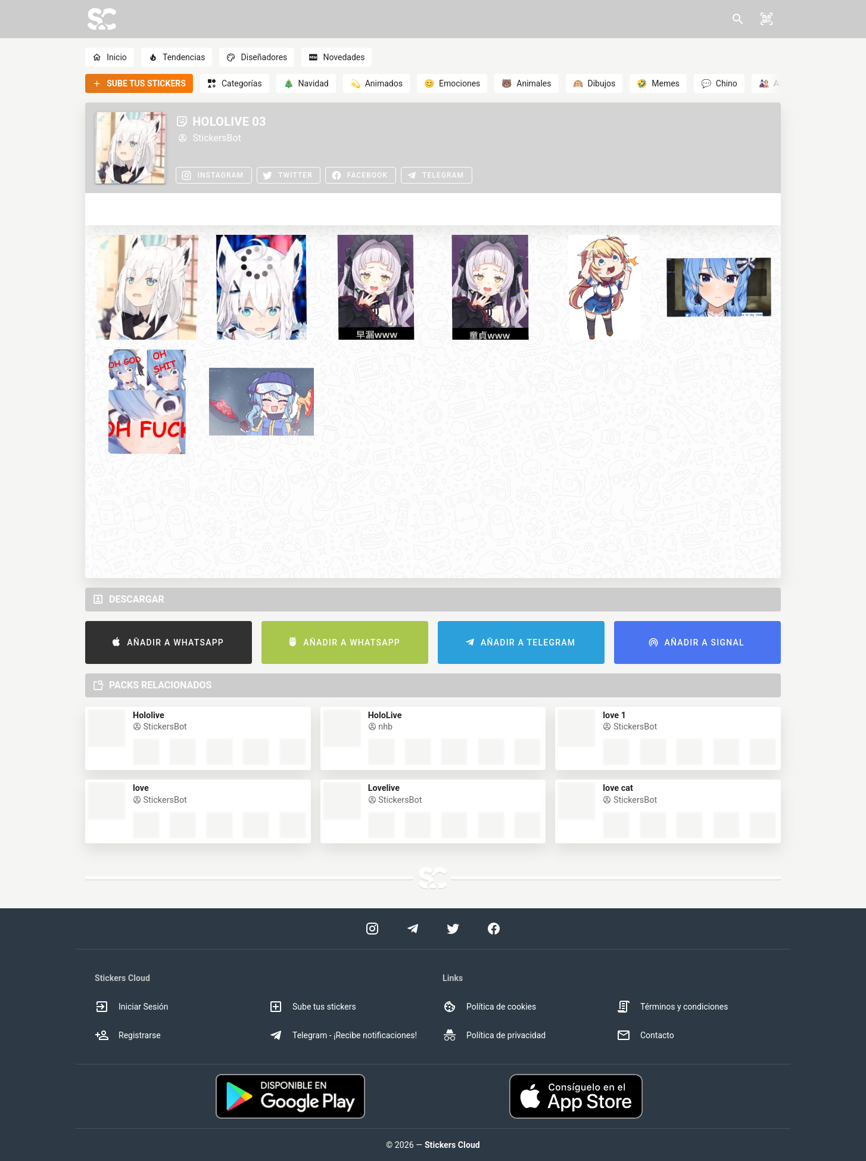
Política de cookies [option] (489, 1006)
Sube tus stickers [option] (312, 1006)
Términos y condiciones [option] (672, 1006)
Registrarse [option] (128, 1035)
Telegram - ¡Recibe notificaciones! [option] (343, 1035)
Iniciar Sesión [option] (132, 1006)
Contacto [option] (645, 1035)
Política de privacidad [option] (494, 1035)
